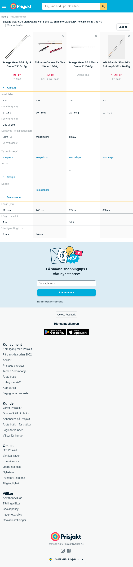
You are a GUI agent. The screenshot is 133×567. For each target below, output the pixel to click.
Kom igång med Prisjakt (17, 349)
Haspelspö (8, 157)
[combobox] (71, 6)
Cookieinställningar (14, 520)
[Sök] (103, 6)
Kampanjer (9, 387)
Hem (3, 17)
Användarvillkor (12, 497)
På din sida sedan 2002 (17, 354)
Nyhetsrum (9, 472)
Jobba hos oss (12, 466)
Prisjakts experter (13, 365)
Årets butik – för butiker (17, 424)
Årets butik (9, 376)
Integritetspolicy (12, 514)
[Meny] (4, 6)
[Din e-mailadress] (66, 283)
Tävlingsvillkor (11, 503)
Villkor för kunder (13, 435)
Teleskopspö (43, 189)
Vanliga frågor (11, 455)
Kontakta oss (11, 461)
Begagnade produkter (16, 393)
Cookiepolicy (11, 509)
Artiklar (7, 360)
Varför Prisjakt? (12, 407)
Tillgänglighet (11, 483)
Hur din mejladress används (50, 302)
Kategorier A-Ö (12, 382)
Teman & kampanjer (15, 371)
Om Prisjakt (10, 450)
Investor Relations (14, 477)
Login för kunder (13, 430)
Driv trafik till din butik (16, 413)
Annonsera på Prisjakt (16, 418)
